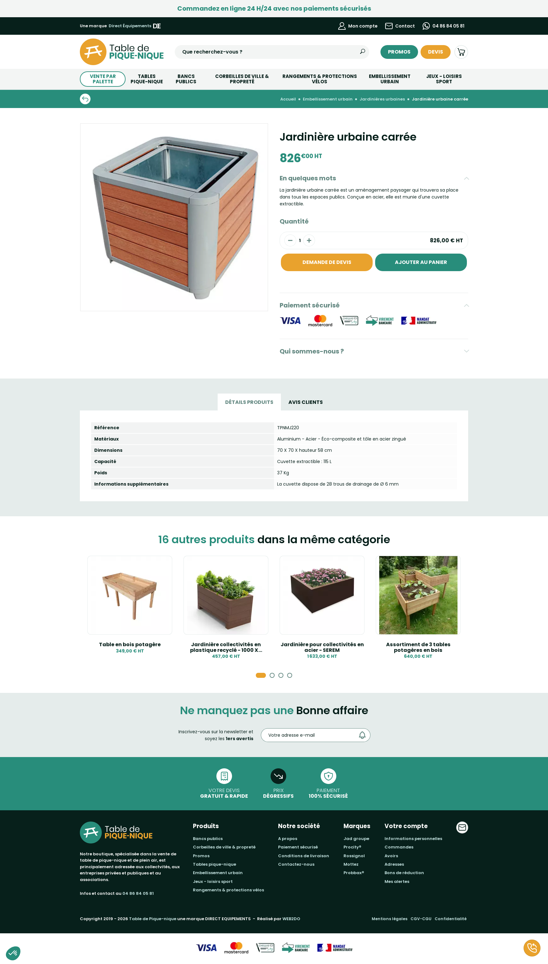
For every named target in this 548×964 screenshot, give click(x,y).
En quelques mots (308, 178)
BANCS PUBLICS (186, 79)
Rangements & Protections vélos (319, 79)
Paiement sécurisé (310, 305)
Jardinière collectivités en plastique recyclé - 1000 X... (226, 647)
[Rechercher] (362, 52)
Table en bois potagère (130, 644)
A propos (287, 839)
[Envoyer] (363, 735)
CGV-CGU (421, 918)
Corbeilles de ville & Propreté (242, 79)
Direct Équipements (135, 26)
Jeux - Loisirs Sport (444, 79)
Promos (399, 51)
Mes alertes (397, 881)
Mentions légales (389, 918)
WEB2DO (291, 919)
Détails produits (249, 402)
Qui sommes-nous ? (312, 351)
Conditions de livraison (303, 856)
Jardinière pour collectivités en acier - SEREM (322, 647)
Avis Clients (305, 402)
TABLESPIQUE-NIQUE (147, 79)
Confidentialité (451, 918)
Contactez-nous (296, 864)
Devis (435, 51)
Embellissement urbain (390, 79)
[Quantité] (299, 240)
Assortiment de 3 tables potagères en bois (418, 647)
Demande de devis (326, 262)
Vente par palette (103, 79)
